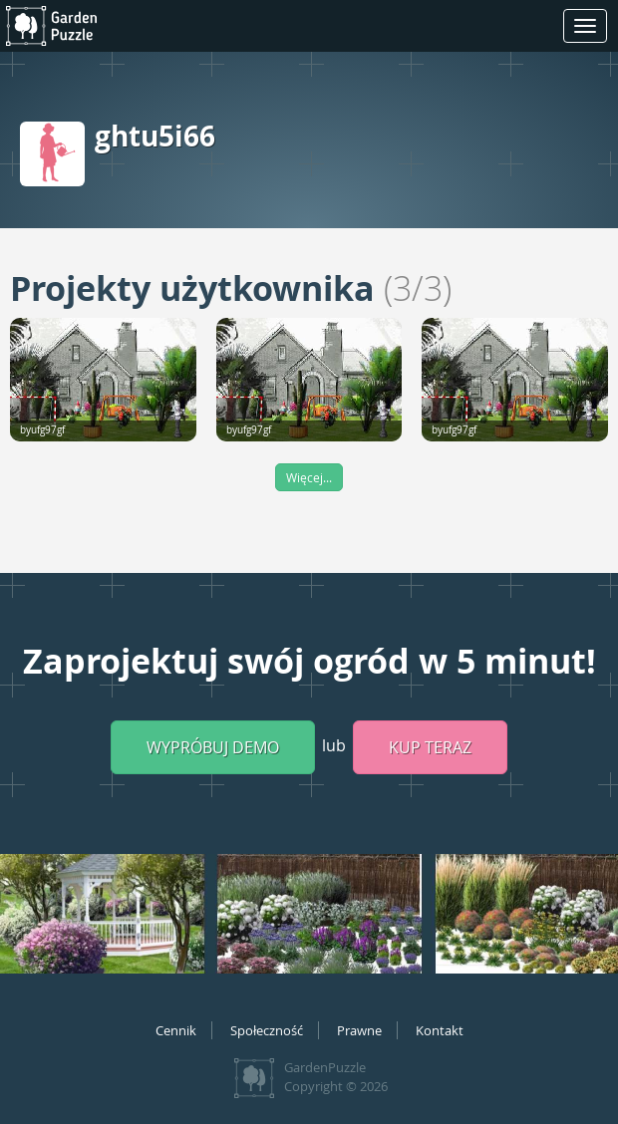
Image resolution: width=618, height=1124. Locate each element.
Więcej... (309, 477)
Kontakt (440, 1030)
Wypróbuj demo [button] (213, 747)
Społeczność (266, 1030)
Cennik (175, 1030)
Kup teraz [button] (430, 747)
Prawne (359, 1030)
